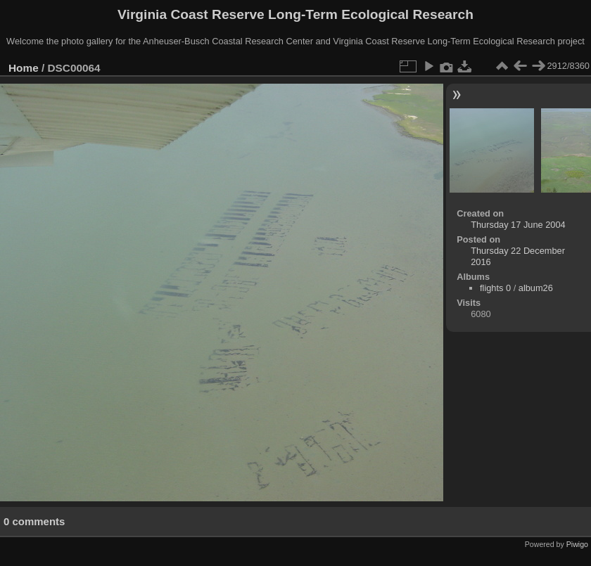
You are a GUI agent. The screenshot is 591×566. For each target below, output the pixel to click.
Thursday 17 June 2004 (518, 224)
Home (23, 68)
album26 (536, 288)
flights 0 (495, 288)
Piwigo (577, 544)
